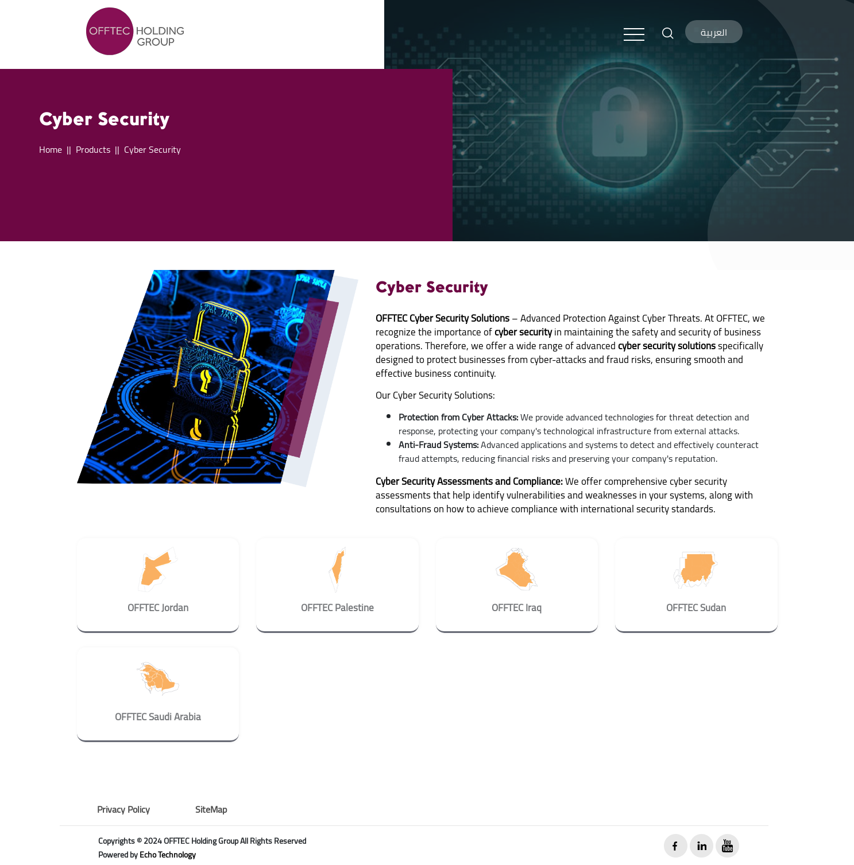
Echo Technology (168, 854)
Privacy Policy (123, 809)
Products (93, 149)
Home (50, 149)
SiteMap (211, 809)
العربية (714, 32)
